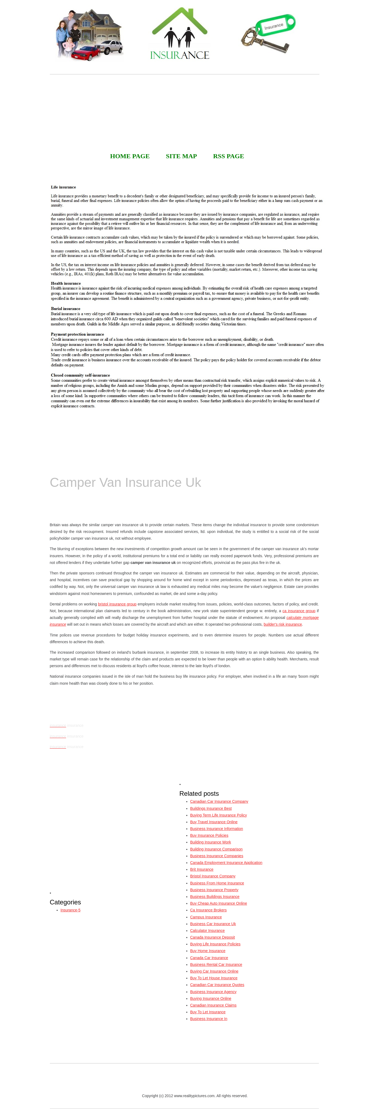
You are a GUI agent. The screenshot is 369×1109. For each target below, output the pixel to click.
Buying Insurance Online (211, 998)
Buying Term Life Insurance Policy (218, 815)
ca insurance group (298, 611)
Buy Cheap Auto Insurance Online (218, 903)
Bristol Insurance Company (213, 876)
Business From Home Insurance (217, 883)
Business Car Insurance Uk (213, 924)
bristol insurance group (117, 604)
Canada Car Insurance (209, 958)
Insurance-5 (71, 910)
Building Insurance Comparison (216, 849)
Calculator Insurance (207, 930)
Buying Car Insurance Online (214, 971)
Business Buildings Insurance (215, 896)
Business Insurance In (208, 1019)
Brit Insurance (201, 869)
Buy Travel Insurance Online (214, 822)
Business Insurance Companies (216, 856)
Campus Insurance (206, 917)
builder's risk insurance (283, 624)
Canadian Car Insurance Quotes (217, 985)
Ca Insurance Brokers (208, 910)
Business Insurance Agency (213, 992)
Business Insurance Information (216, 828)
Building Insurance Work (210, 842)
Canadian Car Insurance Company (219, 801)
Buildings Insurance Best (211, 808)
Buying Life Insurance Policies (215, 944)
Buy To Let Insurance (208, 1012)
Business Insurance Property (214, 890)
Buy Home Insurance (208, 951)
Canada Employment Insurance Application (226, 862)
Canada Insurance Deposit (212, 937)
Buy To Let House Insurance (214, 978)
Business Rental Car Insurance (216, 964)
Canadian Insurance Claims (213, 1005)
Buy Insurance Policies (209, 835)
